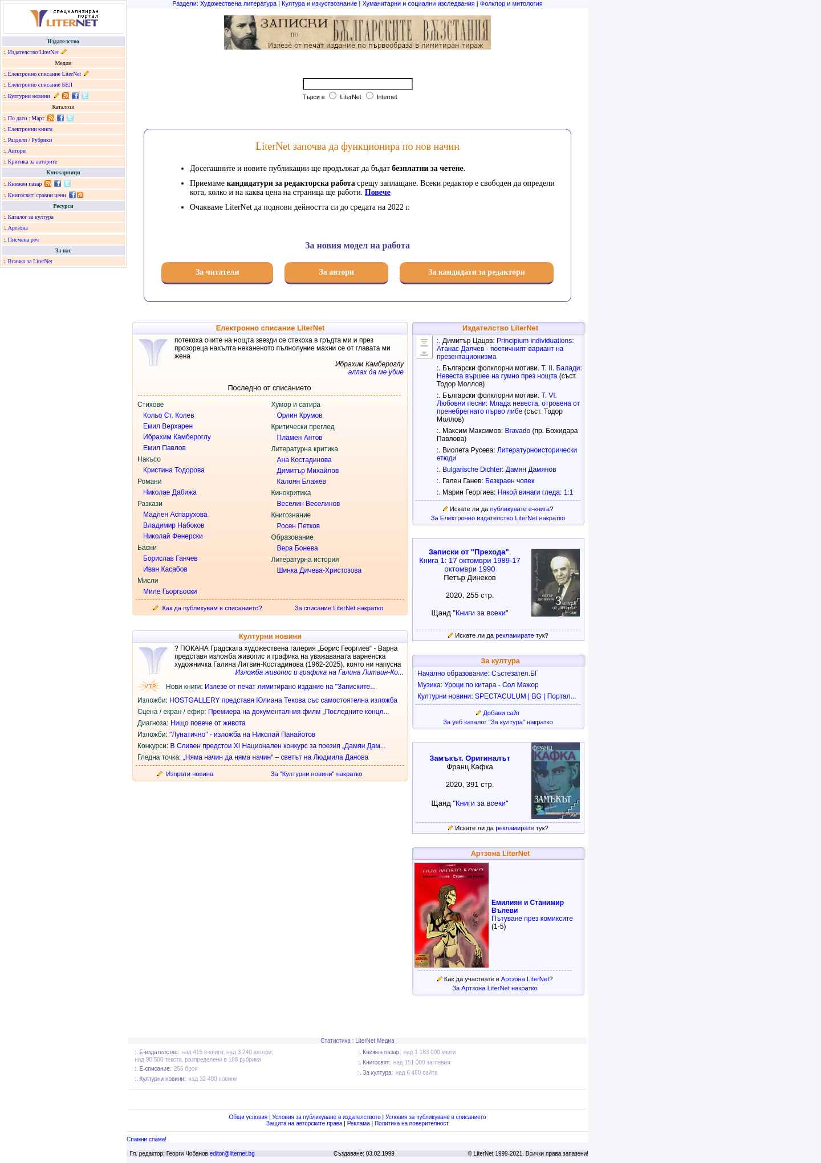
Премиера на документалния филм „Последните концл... (298, 712)
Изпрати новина (189, 773)
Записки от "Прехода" (469, 552)
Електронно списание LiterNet (45, 74)
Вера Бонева (297, 548)
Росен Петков (298, 526)
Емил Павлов (164, 448)
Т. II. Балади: (562, 368)
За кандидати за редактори (476, 272)
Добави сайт (501, 712)
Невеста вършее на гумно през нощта (497, 376)
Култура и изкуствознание (319, 3)
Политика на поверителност (412, 1123)
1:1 (569, 492)
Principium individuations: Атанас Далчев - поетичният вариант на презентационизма (505, 349)
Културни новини (29, 96)
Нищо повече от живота (208, 723)
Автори (17, 151)
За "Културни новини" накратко (317, 773)
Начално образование (452, 674)
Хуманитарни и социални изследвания (418, 3)
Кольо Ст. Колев (168, 415)
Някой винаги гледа (529, 492)
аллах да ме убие (376, 372)
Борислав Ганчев (170, 558)
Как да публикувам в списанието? (212, 608)
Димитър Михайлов (308, 471)
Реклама (358, 1123)
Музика (429, 685)
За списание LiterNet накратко (339, 608)
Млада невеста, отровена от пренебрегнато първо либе (508, 407)
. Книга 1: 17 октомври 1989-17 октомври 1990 (470, 560)
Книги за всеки (481, 613)
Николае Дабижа (170, 492)
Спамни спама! (146, 1139)
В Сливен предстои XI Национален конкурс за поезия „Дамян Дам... (278, 746)
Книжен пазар (25, 184)
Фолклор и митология (511, 3)
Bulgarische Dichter (472, 470)
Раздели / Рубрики (30, 140)
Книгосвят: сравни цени (37, 195)
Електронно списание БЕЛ (40, 84)
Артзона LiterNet (525, 979)
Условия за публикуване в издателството (326, 1117)
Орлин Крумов (300, 415)
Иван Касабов (165, 569)
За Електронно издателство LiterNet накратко (498, 518)
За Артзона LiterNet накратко (495, 988)
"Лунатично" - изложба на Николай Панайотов (242, 734)
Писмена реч (23, 239)
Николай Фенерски (173, 536)
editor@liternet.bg (232, 1153)
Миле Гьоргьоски (170, 591)
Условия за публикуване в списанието (435, 1117)
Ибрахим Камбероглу (177, 437)
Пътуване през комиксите (532, 919)
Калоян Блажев (301, 481)
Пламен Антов (300, 438)
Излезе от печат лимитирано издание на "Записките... (290, 687)
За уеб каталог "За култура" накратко (498, 722)
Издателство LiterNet (33, 52)
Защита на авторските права (304, 1123)
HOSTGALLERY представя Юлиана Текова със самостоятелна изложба (283, 700)
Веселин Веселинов (308, 504)
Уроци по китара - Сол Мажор (491, 685)
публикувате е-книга (520, 508)
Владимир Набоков (174, 525)
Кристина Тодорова (174, 470)
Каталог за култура (31, 217)
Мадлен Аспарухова (175, 515)
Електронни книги (30, 129)
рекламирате (514, 635)
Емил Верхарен (168, 426)
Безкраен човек (509, 481)
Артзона (18, 228)
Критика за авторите (33, 161)
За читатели (217, 272)
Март (37, 118)
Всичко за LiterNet (30, 261)
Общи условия (248, 1117)
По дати (17, 118)
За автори (336, 272)
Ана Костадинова (304, 460)
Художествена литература (238, 3)
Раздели (184, 3)
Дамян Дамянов (531, 470)
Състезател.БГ (514, 674)
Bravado (517, 431)
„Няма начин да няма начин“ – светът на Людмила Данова (275, 757)
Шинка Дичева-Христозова (319, 570)
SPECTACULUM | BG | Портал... (525, 696)
